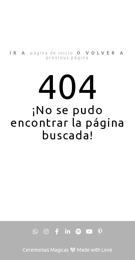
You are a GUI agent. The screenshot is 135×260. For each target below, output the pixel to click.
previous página (67, 57)
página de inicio (51, 53)
